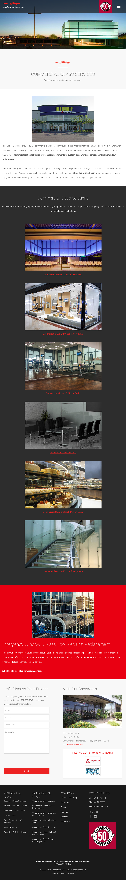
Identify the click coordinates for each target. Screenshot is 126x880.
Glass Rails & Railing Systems (16, 832)
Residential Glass (12, 795)
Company (67, 793)
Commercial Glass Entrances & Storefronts (63, 333)
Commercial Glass (41, 795)
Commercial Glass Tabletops (63, 452)
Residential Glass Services (15, 801)
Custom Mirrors (10, 815)
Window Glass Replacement (15, 806)
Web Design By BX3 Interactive (63, 873)
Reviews (64, 812)
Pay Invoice (65, 821)
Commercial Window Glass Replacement (63, 274)
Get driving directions (73, 744)
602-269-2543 (13, 671)
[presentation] (22, 760)
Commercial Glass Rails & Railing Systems (63, 571)
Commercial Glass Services (43, 801)
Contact (64, 817)
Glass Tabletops (10, 827)
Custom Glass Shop (69, 797)
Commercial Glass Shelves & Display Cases (63, 512)
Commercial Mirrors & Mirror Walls (63, 393)
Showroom (65, 802)
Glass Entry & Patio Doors (14, 811)
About (63, 807)
